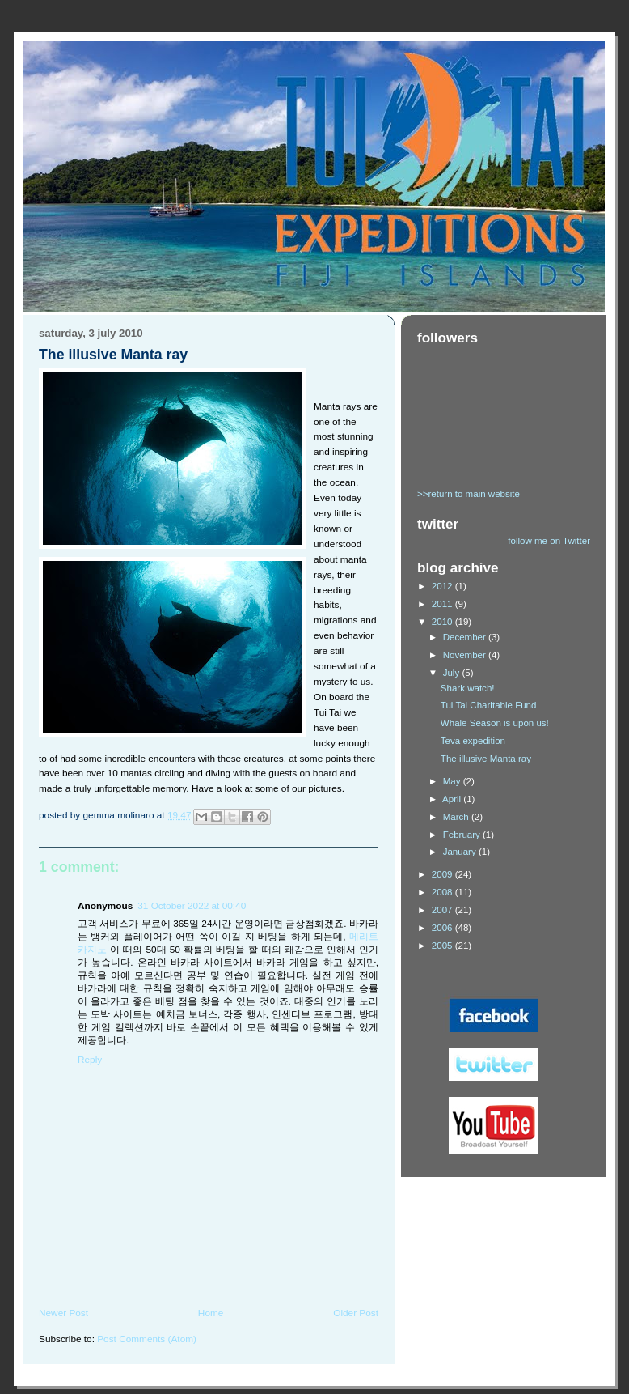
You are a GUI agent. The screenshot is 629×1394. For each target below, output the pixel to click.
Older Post (355, 1313)
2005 (443, 945)
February (463, 834)
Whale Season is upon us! (495, 723)
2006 (443, 928)
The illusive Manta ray (486, 758)
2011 (443, 604)
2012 (443, 586)
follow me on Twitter (549, 541)
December (465, 637)
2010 (443, 622)
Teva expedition (473, 741)
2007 (443, 910)
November (465, 655)
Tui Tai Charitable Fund (489, 705)
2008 (443, 892)
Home (211, 1313)
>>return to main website (468, 494)
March (457, 817)
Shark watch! (468, 688)
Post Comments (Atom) (146, 1339)
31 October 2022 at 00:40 (191, 906)
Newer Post (63, 1313)
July (452, 673)
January (461, 851)
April (452, 799)
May (453, 781)
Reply (90, 1059)
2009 (443, 874)
